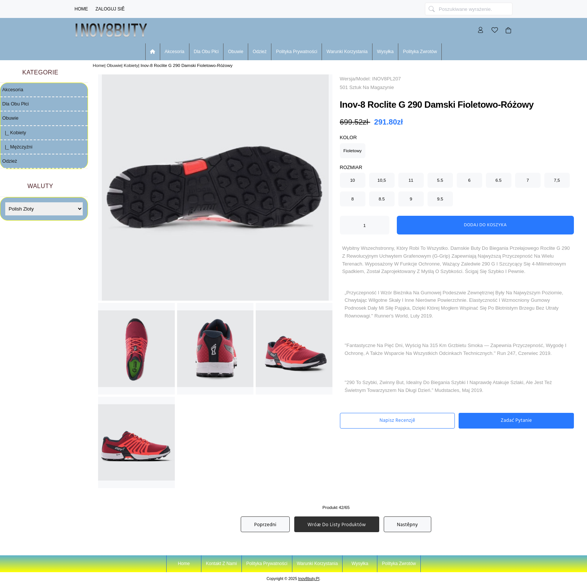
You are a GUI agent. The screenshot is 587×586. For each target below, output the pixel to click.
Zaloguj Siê (110, 9)
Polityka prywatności (296, 51)
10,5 (381, 180)
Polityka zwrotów (420, 51)
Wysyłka (385, 51)
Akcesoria (175, 51)
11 (410, 180)
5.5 (440, 180)
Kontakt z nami (221, 563)
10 (352, 180)
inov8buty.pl (308, 579)
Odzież (260, 51)
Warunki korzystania (347, 51)
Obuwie (114, 65)
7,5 (557, 180)
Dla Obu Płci (206, 51)
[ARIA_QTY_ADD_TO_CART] (364, 225)
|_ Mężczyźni (17, 147)
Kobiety (131, 65)
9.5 (440, 198)
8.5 (382, 198)
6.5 (499, 180)
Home (81, 9)
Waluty (40, 186)
